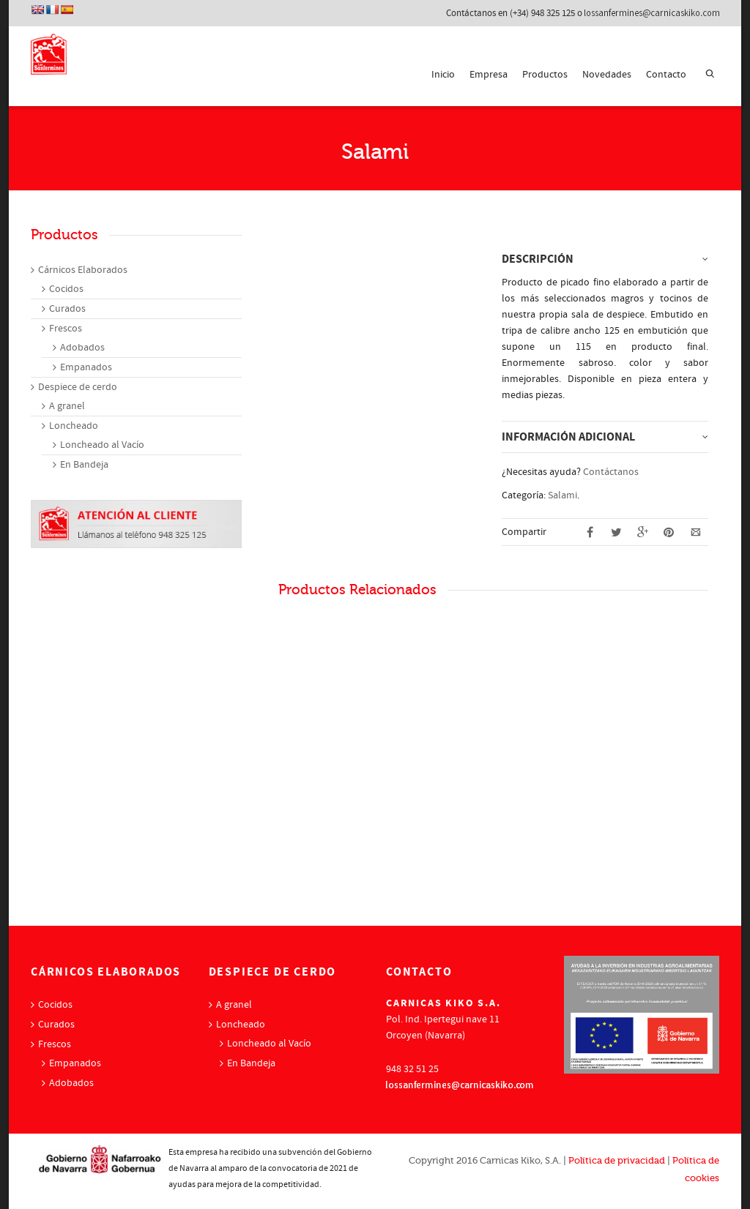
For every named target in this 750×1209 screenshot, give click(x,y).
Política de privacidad (616, 1160)
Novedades (606, 74)
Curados (67, 308)
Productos (545, 74)
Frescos (65, 328)
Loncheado (73, 426)
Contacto (666, 74)
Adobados (82, 347)
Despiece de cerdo (77, 387)
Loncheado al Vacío (102, 445)
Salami (562, 495)
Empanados (86, 367)
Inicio (443, 74)
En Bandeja (84, 464)
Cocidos (66, 289)
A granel (67, 406)
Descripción (537, 259)
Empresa (488, 74)
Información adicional (568, 437)
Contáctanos (611, 472)
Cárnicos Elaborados (82, 270)
